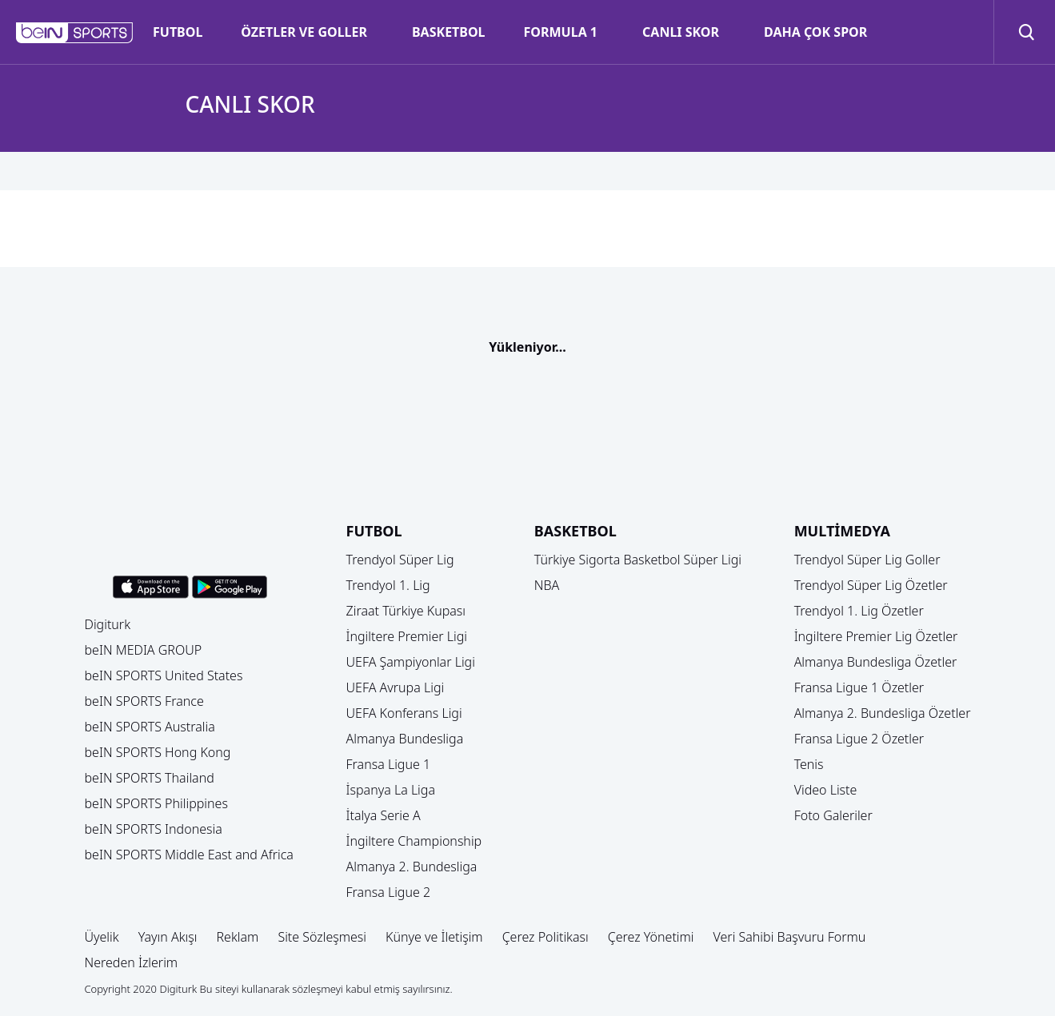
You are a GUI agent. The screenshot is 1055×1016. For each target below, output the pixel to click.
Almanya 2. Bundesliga (412, 866)
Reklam (237, 937)
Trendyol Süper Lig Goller (867, 559)
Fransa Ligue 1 (388, 764)
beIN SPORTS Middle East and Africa (189, 854)
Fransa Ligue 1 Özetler (859, 687)
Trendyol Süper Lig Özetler (871, 585)
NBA (547, 585)
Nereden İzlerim (131, 962)
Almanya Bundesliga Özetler (875, 662)
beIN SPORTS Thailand (149, 778)
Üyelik (102, 937)
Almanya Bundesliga (405, 738)
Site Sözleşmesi (322, 937)
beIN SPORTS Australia (150, 726)
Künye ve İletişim (434, 937)
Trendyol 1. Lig (388, 585)
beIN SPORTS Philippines (156, 803)
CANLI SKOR (680, 32)
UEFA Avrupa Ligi (395, 687)
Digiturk (108, 624)
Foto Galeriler (833, 815)
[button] (75, 32)
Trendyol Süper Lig (400, 559)
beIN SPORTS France (144, 701)
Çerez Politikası (545, 937)
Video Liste (825, 790)
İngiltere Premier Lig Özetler (876, 636)
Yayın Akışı (168, 937)
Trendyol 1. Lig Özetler (859, 611)
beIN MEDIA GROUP (143, 650)
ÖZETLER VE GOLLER (304, 32)
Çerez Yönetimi (651, 937)
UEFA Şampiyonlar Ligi (410, 662)
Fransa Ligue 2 (388, 892)
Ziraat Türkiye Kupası (406, 611)
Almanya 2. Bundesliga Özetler (882, 713)
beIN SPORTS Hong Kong (158, 752)
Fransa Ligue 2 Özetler (859, 738)
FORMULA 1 (560, 32)
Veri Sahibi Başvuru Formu (789, 937)
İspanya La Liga (390, 790)
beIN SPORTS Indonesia (153, 829)
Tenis (809, 764)
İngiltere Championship (414, 841)
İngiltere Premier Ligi (407, 636)
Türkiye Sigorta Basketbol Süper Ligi (637, 559)
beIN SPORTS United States (164, 675)
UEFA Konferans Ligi (404, 713)
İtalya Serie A (383, 815)
